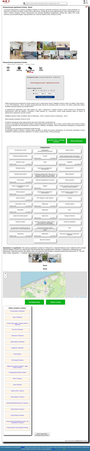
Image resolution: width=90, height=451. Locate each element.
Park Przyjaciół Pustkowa (17, 360)
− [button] (5, 276)
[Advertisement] (45, 28)
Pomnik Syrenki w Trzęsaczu (17, 409)
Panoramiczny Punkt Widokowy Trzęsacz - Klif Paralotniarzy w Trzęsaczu (17, 422)
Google (22, 447)
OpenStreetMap (83, 296)
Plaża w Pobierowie (17, 317)
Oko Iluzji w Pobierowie (17, 329)
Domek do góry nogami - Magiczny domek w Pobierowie (17, 324)
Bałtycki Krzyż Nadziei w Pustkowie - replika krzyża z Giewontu (17, 367)
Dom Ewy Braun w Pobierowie (17, 311)
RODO (53, 449)
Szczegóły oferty (34, 302)
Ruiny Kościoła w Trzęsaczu (17, 415)
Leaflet (76, 296)
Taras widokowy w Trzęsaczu (17, 397)
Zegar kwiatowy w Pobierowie (17, 341)
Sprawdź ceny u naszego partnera (56, 140)
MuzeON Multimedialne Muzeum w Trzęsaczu (17, 403)
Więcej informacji (76, 141)
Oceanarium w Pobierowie (17, 335)
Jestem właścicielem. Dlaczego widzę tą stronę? (42, 434)
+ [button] (5, 274)
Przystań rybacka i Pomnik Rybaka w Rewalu (17, 427)
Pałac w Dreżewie (17, 384)
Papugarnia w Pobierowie (17, 348)
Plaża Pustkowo (17, 354)
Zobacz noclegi (55, 302)
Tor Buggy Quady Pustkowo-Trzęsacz (17, 372)
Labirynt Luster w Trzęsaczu (17, 390)
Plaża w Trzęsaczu (17, 378)
